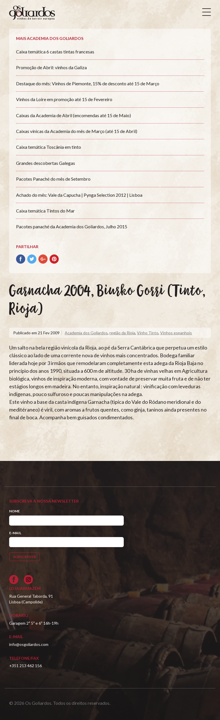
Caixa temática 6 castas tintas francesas (55, 51)
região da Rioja (122, 332)
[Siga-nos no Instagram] (28, 579)
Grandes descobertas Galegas (45, 163)
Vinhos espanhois (176, 332)
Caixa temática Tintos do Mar (45, 210)
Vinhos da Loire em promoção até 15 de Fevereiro (64, 99)
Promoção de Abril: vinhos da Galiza (51, 67)
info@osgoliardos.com (28, 644)
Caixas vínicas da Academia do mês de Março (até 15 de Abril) (76, 131)
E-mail (15, 533)
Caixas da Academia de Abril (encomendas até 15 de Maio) (73, 115)
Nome (14, 511)
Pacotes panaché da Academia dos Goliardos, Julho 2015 (71, 226)
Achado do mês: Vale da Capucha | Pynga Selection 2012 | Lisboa (79, 195)
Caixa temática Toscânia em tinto (48, 147)
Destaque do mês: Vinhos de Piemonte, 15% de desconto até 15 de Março (87, 83)
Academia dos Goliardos (86, 332)
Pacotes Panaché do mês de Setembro (53, 179)
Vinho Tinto (147, 332)
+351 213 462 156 (25, 665)
